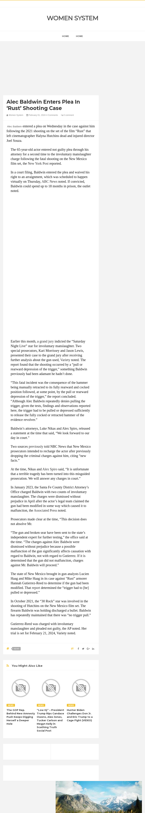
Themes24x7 (83, 807)
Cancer (126, 403)
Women (111, 455)
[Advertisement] (51, 69)
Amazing (111, 397)
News (16, 649)
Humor (110, 432)
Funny (119, 420)
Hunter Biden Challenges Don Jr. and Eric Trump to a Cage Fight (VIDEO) (80, 715)
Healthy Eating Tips (116, 426)
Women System (72, 18)
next (109, 206)
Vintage (131, 449)
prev (106, 206)
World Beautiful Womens (119, 461)
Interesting (112, 438)
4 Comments (52, 115)
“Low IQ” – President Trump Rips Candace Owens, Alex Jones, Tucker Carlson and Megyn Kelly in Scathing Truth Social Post (50, 720)
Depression (125, 408)
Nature (110, 444)
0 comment (67, 115)
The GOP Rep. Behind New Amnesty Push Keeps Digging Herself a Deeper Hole (21, 717)
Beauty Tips (113, 403)
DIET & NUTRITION (117, 414)
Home (79, 36)
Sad (109, 449)
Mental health (128, 438)
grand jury (47, 341)
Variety (65, 360)
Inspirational (124, 432)
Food (109, 420)
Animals (124, 397)
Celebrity (111, 408)
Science (119, 449)
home (65, 36)
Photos (131, 444)
